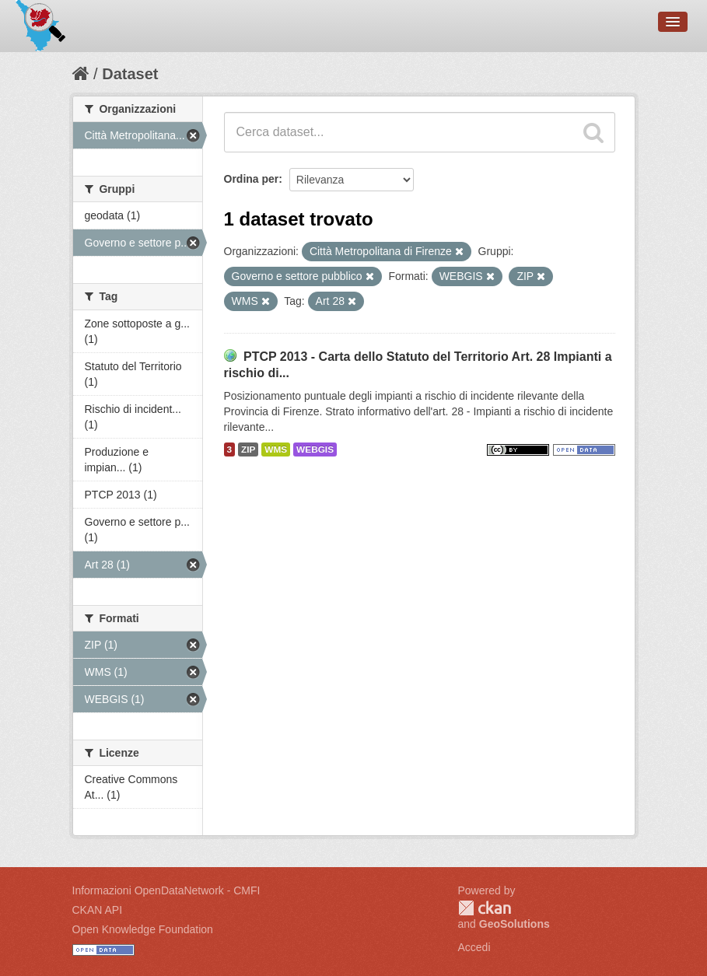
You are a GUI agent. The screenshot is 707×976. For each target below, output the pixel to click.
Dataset (130, 73)
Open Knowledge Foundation (142, 929)
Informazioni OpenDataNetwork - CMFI (166, 890)
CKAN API (97, 910)
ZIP (248, 449)
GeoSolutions (514, 924)
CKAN (484, 908)
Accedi (474, 947)
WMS (275, 449)
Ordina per (251, 179)
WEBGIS (315, 449)
